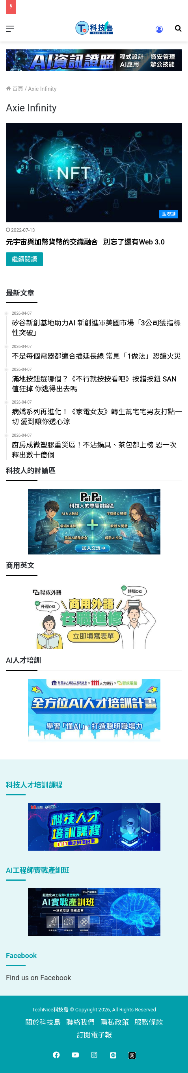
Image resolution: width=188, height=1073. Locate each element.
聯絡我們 (80, 1022)
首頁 (14, 89)
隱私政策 (115, 1022)
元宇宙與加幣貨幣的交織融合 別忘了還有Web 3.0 (85, 242)
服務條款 (148, 1022)
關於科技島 (43, 1022)
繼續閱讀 (24, 259)
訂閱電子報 (94, 1035)
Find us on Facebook (38, 977)
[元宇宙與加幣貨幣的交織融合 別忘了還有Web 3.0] (94, 172)
